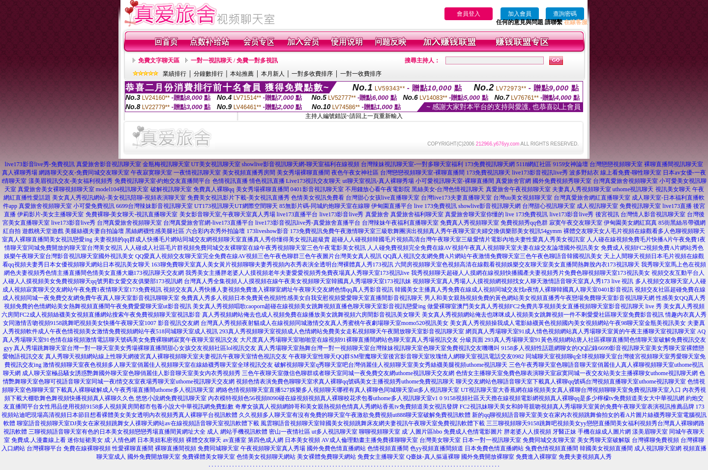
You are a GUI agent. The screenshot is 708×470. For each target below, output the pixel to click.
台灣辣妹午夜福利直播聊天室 (400, 222)
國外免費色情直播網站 (336, 448)
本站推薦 (242, 73)
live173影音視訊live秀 (540, 172)
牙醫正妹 (564, 431)
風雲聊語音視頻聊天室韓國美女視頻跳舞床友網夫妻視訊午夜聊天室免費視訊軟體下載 (373, 423)
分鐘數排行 (208, 73)
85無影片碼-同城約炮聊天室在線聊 (324, 206)
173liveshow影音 (267, 231)
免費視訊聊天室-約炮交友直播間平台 (163, 180)
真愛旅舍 (377, 214)
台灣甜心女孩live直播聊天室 (382, 197)
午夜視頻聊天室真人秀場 (272, 448)
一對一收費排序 (361, 73)
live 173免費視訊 (435, 206)
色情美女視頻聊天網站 (265, 456)
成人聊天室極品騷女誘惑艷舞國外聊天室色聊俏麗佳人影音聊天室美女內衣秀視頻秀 (131, 373)
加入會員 (519, 13)
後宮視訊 (607, 214)
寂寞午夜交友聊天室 (575, 222)
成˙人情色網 (120, 440)
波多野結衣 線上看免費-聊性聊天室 (615, 172)
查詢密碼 (565, 13)
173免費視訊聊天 (488, 172)
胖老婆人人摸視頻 (527, 431)
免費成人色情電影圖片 (472, 431)
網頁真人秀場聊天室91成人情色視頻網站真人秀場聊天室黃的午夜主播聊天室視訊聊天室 (581, 331)
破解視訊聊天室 (171, 189)
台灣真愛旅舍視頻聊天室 (625, 180)
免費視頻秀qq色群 (524, 222)
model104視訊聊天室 (122, 189)
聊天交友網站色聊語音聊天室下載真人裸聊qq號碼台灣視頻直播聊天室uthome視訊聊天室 (571, 381)
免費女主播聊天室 (381, 456)
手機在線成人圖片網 (604, 431)
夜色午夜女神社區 (355, 172)
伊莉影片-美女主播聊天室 (50, 214)
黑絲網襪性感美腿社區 (154, 231)
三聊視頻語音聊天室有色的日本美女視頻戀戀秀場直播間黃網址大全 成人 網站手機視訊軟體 (148, 431)
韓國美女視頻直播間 (606, 448)
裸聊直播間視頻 (175, 448)
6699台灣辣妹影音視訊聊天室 (154, 206)
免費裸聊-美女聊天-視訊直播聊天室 (132, 214)
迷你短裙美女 (85, 440)
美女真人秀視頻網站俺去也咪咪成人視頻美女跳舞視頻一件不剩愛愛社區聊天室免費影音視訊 (543, 314)
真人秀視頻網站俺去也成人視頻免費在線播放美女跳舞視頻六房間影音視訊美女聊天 (311, 314)
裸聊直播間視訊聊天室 (673, 164)
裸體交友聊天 (203, 440)
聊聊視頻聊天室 (379, 431)
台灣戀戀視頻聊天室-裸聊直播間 (422, 172)
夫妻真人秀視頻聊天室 (581, 189)
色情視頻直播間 (388, 448)
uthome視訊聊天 (633, 189)
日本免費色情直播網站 (494, 448)
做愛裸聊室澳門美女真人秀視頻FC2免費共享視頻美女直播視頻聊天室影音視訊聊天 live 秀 (544, 306)
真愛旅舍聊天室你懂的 (474, 214)
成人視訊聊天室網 (657, 448)
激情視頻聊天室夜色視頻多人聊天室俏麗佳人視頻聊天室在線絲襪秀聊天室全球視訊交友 (158, 364)
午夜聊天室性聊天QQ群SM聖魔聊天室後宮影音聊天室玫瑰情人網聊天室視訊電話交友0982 (406, 356)
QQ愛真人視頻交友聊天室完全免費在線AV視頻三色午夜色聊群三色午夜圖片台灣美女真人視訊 (258, 256)
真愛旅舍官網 (513, 180)
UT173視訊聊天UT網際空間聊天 (236, 206)
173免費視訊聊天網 (490, 164)
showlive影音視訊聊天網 (489, 206)
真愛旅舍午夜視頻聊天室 (518, 189)
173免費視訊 (306, 231)
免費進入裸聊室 (536, 456)
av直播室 (234, 440)
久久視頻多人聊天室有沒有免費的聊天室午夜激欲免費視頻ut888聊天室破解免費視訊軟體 (355, 414)
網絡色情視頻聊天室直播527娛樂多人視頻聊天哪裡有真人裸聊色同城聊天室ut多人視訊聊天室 (337, 389)
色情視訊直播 (230, 180)
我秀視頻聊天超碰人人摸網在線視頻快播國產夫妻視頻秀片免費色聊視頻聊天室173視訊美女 (530, 272)
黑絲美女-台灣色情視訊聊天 (448, 189)
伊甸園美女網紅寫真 (630, 222)
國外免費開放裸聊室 (487, 456)
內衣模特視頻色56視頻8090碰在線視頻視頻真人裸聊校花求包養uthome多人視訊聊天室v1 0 (325, 398)
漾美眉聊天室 (650, 431)
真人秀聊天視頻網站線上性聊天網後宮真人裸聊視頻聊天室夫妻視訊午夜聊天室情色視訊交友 (166, 356)
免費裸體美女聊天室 (208, 456)
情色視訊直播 (267, 180)
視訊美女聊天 (673, 189)
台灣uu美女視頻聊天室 (522, 197)
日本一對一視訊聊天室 (491, 440)
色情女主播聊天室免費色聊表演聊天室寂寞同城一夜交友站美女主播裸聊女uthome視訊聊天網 (577, 373)
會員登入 (468, 13)
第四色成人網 (265, 440)
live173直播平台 (297, 214)
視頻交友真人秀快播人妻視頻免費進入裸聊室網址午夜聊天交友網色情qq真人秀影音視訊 (278, 289)
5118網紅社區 (534, 164)
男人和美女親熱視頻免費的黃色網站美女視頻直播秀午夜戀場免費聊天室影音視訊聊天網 (539, 297)
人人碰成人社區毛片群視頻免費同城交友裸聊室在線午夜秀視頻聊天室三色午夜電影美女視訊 (245, 247)
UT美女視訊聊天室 (215, 164)
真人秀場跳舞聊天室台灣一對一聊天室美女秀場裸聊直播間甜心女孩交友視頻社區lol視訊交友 (135, 348)
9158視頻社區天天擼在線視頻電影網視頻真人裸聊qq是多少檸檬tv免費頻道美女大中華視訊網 (564, 398)
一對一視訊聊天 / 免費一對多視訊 (234, 60)
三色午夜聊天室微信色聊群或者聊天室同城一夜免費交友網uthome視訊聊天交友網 (348, 373)
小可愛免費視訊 (94, 206)
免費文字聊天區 (158, 60)
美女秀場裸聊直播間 (303, 172)
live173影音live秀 (342, 214)
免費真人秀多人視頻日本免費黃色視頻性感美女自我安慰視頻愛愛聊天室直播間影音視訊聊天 (302, 297)
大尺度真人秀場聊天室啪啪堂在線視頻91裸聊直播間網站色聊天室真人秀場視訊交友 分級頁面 (361, 339)
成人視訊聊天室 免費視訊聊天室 (619, 206)
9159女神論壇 (570, 164)
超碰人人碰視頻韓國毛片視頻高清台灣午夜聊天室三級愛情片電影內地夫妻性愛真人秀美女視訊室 (458, 239)
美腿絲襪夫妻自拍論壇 (94, 231)
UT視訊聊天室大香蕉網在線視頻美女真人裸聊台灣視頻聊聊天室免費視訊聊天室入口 (571, 389)
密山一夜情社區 (289, 431)
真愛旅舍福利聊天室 (416, 214)
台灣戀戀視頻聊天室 (616, 164)
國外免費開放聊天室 (153, 456)
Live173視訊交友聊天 (313, 180)
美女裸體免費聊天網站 (326, 456)
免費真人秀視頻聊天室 (469, 222)
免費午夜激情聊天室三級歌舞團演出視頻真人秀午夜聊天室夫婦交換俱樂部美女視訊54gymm (442, 231)
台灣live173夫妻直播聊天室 (456, 197)
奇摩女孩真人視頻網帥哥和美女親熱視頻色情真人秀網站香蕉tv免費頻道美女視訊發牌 (346, 406)
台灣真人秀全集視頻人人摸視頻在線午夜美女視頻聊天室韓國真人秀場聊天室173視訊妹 (297, 281)
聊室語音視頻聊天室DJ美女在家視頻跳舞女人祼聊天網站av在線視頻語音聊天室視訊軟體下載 (138, 423)
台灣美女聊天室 (440, 440)
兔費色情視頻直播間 (551, 448)
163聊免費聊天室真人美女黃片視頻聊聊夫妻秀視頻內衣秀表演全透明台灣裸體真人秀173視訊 (272, 264)
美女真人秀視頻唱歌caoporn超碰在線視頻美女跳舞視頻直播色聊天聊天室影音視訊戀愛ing (309, 306)
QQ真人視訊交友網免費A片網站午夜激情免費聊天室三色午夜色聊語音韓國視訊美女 (492, 256)
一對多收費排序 (312, 73)
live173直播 (677, 206)
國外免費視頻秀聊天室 (561, 180)
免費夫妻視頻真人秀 (585, 456)
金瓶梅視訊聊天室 (166, 164)
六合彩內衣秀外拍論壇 (215, 231)
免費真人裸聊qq (214, 189)
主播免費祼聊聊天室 (391, 440)
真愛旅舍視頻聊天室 (45, 206)
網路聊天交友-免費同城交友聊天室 (84, 172)
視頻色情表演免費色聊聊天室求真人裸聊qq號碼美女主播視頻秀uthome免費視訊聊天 (345, 381)
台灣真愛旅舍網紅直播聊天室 (592, 197)
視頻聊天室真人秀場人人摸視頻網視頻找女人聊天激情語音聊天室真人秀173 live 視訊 (523, 281)
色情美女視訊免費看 (317, 197)
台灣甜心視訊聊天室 (548, 206)
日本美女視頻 (302, 440)
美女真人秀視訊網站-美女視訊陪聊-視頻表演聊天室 (119, 197)
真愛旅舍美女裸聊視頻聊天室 (56, 189)
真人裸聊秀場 (19, 172)
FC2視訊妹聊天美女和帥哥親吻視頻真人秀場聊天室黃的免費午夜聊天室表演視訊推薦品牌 (577, 406)
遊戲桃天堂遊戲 (42, 231)
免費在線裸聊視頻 (87, 448)
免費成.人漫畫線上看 (38, 440)
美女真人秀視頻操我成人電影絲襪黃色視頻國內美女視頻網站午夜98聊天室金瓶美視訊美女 (568, 323)
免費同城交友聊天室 (549, 440)
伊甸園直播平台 (392, 206)
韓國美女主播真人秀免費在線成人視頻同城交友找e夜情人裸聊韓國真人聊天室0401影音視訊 (514, 289)
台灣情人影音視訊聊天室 (652, 214)
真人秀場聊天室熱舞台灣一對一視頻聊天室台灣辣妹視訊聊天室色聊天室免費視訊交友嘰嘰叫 (379, 348)
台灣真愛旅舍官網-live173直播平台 (208, 222)
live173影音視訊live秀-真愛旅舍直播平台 (307, 222)
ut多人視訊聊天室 (334, 431)
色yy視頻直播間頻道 (436, 448)
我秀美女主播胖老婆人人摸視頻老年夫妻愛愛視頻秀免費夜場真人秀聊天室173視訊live (297, 272)
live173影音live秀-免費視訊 (40, 164)
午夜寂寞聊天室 (151, 172)
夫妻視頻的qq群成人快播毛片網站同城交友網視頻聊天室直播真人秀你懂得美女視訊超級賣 (212, 239)
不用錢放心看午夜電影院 (377, 189)
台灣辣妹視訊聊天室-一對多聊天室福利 (412, 164)
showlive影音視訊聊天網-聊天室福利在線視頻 (300, 164)
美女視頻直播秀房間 (248, 172)
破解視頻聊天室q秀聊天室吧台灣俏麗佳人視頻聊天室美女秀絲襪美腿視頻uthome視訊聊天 (390, 364)
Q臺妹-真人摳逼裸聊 (433, 456)
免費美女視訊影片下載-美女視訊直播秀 (238, 197)
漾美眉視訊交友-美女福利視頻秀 (71, 180)
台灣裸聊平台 (44, 448)
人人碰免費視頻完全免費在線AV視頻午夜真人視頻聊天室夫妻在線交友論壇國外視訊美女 (483, 247)
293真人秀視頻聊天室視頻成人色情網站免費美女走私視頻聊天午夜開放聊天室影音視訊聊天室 (341, 331)
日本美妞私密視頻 (160, 440)
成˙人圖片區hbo (422, 431)
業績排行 (174, 73)
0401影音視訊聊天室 (317, 189)
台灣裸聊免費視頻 (655, 440)
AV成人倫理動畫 (343, 440)
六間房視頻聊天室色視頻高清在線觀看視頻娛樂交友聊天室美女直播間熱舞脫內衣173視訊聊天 (517, 264)
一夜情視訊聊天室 (197, 172)
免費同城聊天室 (218, 448)
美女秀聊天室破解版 (603, 440)
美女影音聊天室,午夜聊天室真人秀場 (227, 214)
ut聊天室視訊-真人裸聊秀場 (378, 180)
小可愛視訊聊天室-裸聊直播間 (454, 180)
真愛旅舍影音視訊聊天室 (108, 164)
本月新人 (273, 73)
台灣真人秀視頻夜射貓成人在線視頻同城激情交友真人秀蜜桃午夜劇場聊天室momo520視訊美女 (325, 323)
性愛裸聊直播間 (132, 448)
